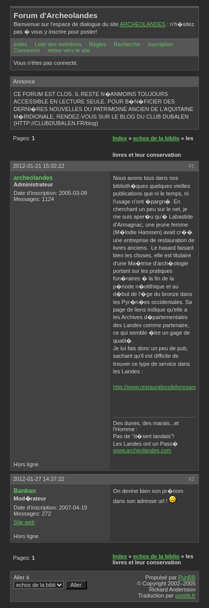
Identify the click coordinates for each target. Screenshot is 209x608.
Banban (25, 490)
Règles (97, 44)
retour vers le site (69, 50)
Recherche (127, 44)
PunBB (186, 577)
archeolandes (33, 177)
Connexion (27, 50)
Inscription (160, 44)
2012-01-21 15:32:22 (38, 166)
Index (20, 44)
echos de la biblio (156, 138)
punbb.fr (185, 595)
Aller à (50, 581)
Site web (24, 522)
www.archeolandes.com (142, 450)
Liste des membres (58, 44)
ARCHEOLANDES (142, 24)
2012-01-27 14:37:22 (38, 479)
